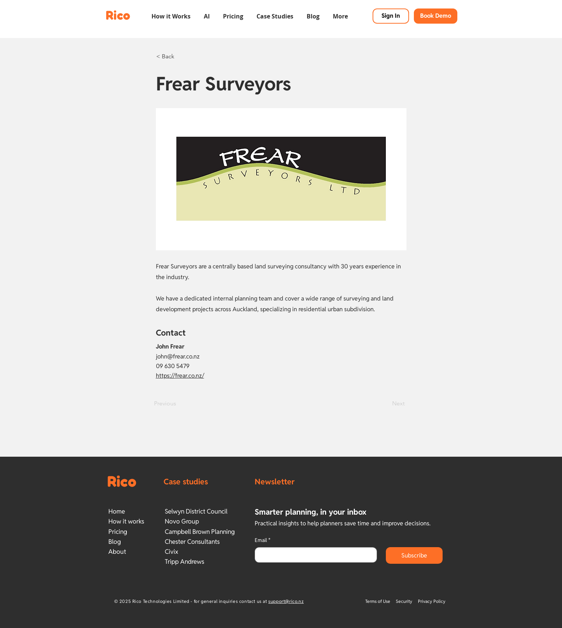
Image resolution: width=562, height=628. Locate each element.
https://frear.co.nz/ (180, 376)
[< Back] (180, 56)
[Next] (386, 403)
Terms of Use (378, 601)
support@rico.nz (286, 601)
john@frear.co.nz (178, 356)
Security (404, 601)
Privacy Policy (432, 601)
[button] (171, 13)
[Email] (313, 555)
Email (262, 540)
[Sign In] (391, 16)
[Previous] (178, 403)
